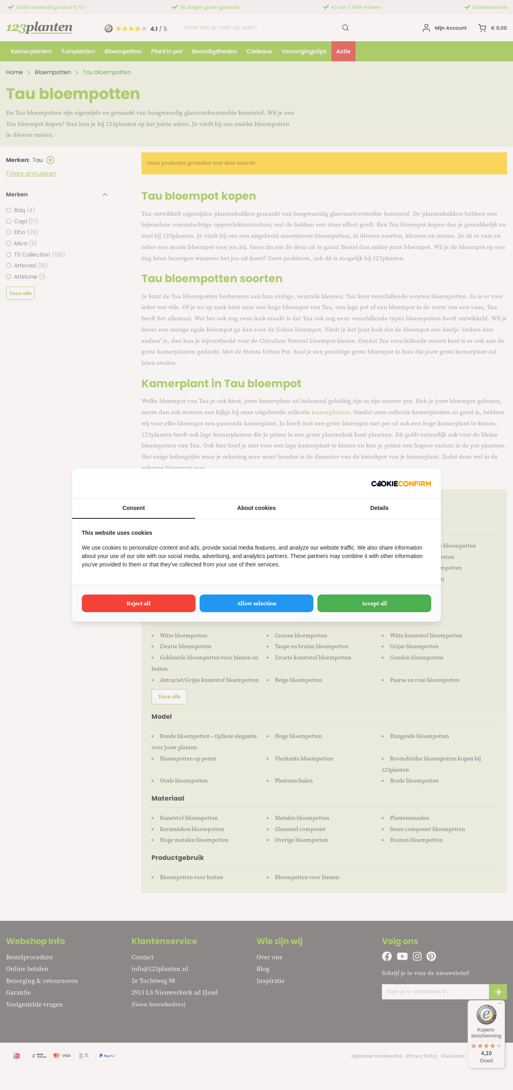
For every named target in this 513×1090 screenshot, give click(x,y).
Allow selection (257, 603)
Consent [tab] (133, 508)
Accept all (374, 603)
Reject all (139, 603)
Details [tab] (379, 508)
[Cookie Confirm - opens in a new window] (401, 483)
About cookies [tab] (256, 508)
